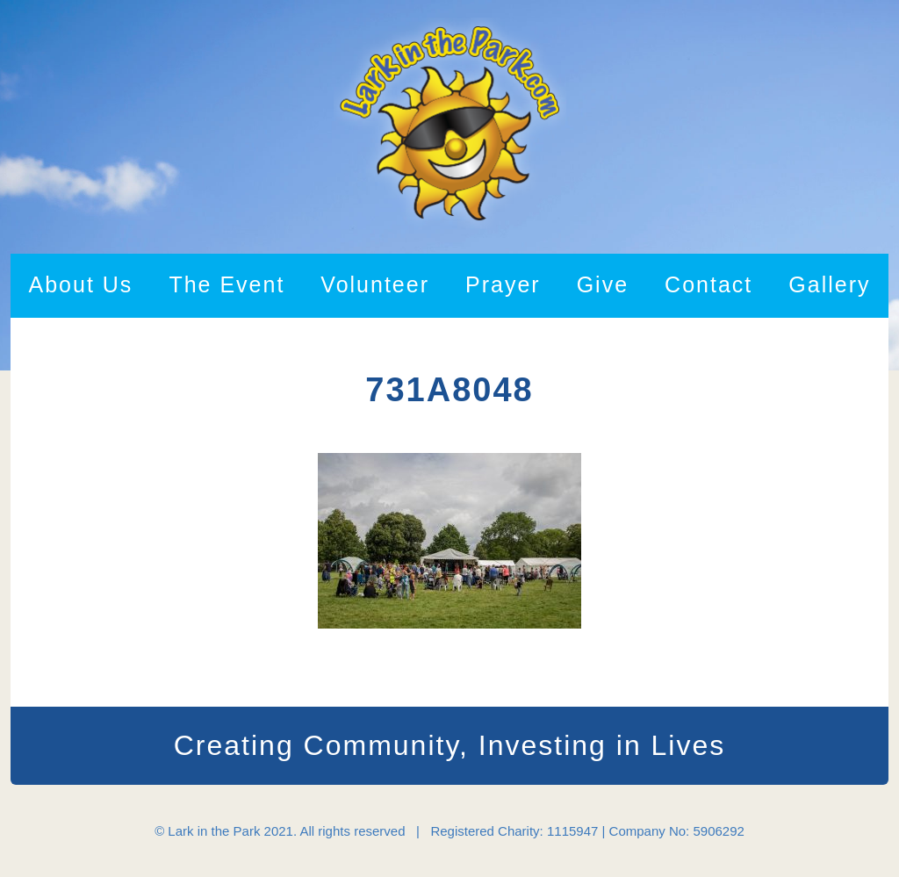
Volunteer (374, 284)
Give (603, 284)
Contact (708, 284)
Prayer (503, 284)
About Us (81, 284)
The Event (226, 284)
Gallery (829, 284)
